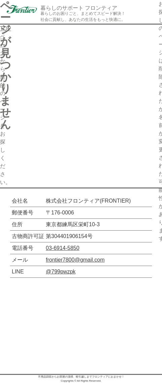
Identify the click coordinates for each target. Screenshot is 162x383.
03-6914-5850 (62, 248)
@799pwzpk (60, 271)
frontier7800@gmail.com (75, 260)
